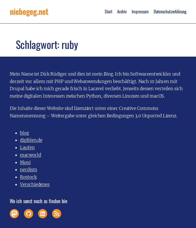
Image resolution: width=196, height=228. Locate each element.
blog (24, 133)
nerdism (28, 169)
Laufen (27, 147)
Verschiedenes (35, 184)
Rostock (28, 177)
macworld (30, 155)
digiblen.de (31, 140)
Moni (25, 162)
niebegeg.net (29, 11)
